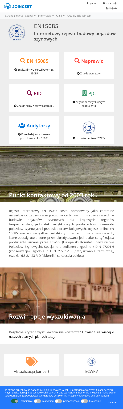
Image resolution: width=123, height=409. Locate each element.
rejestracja (110, 3)
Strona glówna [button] (14, 15)
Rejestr (111, 8)
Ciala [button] (59, 15)
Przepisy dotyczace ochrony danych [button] (88, 395)
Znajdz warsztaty (89, 73)
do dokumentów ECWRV (89, 138)
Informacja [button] (45, 15)
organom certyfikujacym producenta (89, 104)
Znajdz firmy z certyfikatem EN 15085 (34, 71)
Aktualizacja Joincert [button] (79, 15)
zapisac (112, 402)
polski (92, 3)
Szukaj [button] (29, 15)
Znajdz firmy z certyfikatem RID (34, 106)
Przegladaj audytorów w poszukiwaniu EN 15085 (34, 136)
